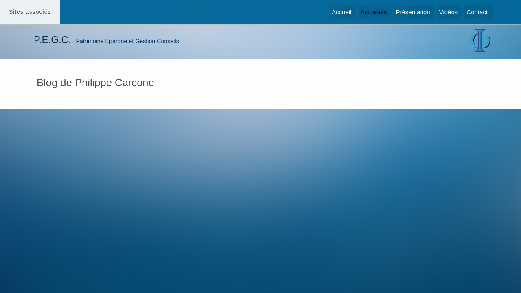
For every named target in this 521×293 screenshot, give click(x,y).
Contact (477, 12)
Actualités (373, 12)
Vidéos (448, 12)
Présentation (413, 12)
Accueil (341, 12)
